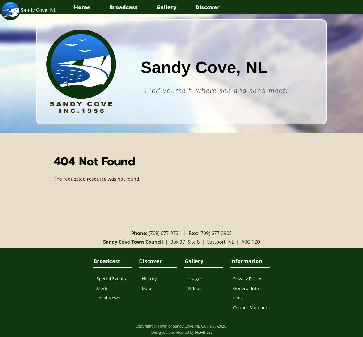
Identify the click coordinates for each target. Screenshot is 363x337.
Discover (207, 7)
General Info (246, 288)
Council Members (251, 307)
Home (82, 7)
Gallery (166, 7)
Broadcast (123, 7)
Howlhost (203, 332)
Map (146, 288)
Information (246, 261)
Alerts (102, 288)
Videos (194, 288)
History (149, 278)
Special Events (111, 278)
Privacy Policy (247, 278)
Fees (237, 298)
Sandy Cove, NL (28, 10)
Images (194, 278)
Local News (108, 298)
